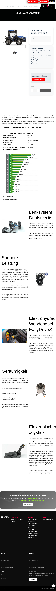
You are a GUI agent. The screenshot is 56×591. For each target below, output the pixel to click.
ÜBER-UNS (12, 6)
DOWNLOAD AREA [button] (33, 1)
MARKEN (30, 6)
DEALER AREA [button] (44, 1)
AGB (47, 588)
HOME (6, 6)
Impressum (43, 588)
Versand (26, 108)
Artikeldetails (17, 108)
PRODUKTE (18, 6)
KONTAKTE (36, 6)
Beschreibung (6, 108)
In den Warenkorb (46, 90)
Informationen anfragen (38, 79)
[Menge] (35, 90)
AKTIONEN (24, 6)
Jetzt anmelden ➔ (28, 504)
